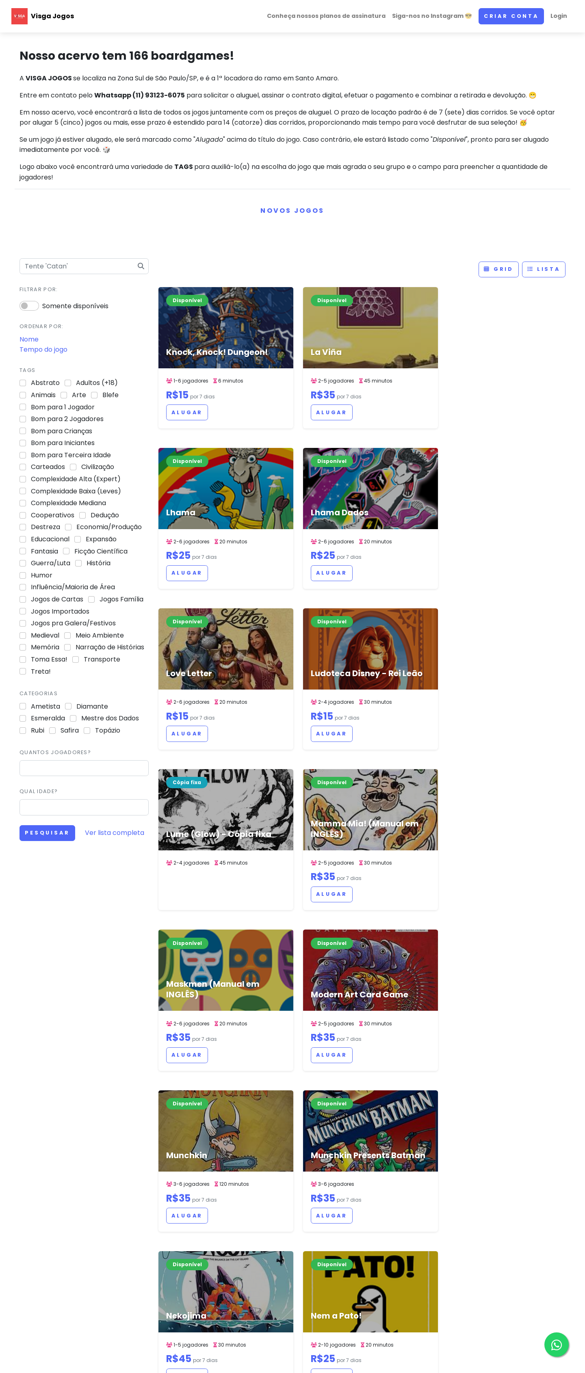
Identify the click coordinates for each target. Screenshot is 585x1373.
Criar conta (511, 16)
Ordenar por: (41, 326)
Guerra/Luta (50, 563)
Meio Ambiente (100, 635)
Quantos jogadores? (55, 752)
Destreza (45, 527)
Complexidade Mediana (68, 503)
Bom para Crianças (61, 431)
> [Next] (417, 1143)
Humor (41, 575)
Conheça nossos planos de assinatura (326, 16)
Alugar (187, 412)
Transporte (102, 659)
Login (558, 16)
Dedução (105, 515)
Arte (79, 395)
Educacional (50, 539)
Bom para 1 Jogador (63, 407)
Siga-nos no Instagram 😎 (432, 16)
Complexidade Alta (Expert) (76, 479)
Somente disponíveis (75, 306)
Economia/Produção (109, 527)
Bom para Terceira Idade (71, 455)
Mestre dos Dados (110, 718)
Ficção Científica (101, 551)
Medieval (45, 635)
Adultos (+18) (97, 382)
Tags (27, 370)
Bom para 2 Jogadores (67, 419)
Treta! (41, 671)
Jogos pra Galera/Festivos (73, 623)
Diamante (92, 706)
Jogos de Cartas (57, 599)
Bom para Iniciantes (63, 443)
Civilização (97, 466)
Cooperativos (52, 515)
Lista (543, 269)
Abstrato (45, 382)
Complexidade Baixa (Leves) (76, 491)
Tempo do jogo (43, 349)
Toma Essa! (49, 659)
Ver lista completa (114, 832)
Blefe (110, 395)
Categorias (39, 693)
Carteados (48, 466)
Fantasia (44, 551)
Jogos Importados (60, 611)
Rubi (37, 730)
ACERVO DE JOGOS (361, 1359)
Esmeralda (48, 718)
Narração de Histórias (110, 647)
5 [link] (362, 1143)
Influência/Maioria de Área (73, 587)
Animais (43, 395)
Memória (45, 647)
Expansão (101, 539)
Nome (29, 339)
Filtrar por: (39, 289)
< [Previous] (307, 1143)
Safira (70, 730)
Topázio (107, 730)
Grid (499, 269)
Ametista (45, 706)
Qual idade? (39, 791)
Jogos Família (121, 599)
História (98, 563)
